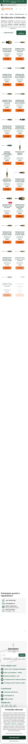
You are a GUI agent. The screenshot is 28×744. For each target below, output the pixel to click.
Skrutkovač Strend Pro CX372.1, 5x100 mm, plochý (20, 50)
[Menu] (25, 8)
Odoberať (22, 655)
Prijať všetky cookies (14, 737)
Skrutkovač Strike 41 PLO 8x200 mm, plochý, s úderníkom (20, 76)
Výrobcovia (21, 32)
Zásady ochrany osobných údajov (14, 733)
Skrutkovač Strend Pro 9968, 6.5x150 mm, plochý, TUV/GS (7, 76)
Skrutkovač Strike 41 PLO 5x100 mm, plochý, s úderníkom (20, 102)
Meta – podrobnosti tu (12, 724)
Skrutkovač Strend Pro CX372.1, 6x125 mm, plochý (7, 102)
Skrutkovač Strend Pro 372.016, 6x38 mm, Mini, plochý (7, 50)
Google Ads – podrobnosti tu (18, 723)
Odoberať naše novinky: (13, 651)
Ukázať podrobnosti (14, 741)
